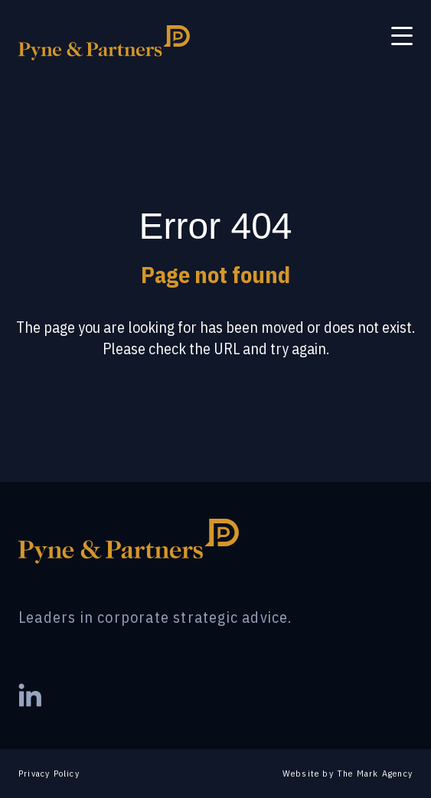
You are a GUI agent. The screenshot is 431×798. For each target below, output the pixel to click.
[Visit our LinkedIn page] (30, 697)
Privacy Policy (49, 773)
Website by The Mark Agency (347, 773)
